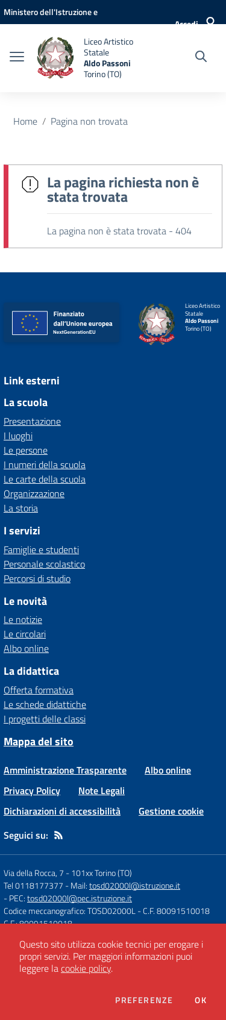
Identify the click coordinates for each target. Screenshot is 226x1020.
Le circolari (25, 634)
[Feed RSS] (58, 835)
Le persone (26, 450)
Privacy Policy (32, 790)
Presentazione (32, 421)
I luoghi (18, 435)
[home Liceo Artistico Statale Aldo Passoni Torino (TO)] (91, 58)
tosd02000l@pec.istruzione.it (79, 898)
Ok (201, 1000)
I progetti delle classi (45, 719)
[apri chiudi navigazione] (17, 58)
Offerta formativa (39, 690)
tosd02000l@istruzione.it (134, 885)
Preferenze (144, 1000)
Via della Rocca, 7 (34, 872)
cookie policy (86, 968)
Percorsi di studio (37, 578)
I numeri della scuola (45, 464)
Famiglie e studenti (41, 549)
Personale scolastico (44, 564)
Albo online (26, 648)
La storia (21, 508)
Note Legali (101, 790)
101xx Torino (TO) (101, 872)
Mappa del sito (39, 741)
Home (25, 121)
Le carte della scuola (45, 479)
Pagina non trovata (89, 121)
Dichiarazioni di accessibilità (62, 811)
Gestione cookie (171, 811)
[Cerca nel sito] (201, 58)
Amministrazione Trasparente (65, 770)
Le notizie (23, 619)
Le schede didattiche (45, 704)
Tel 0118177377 (33, 885)
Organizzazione (34, 493)
